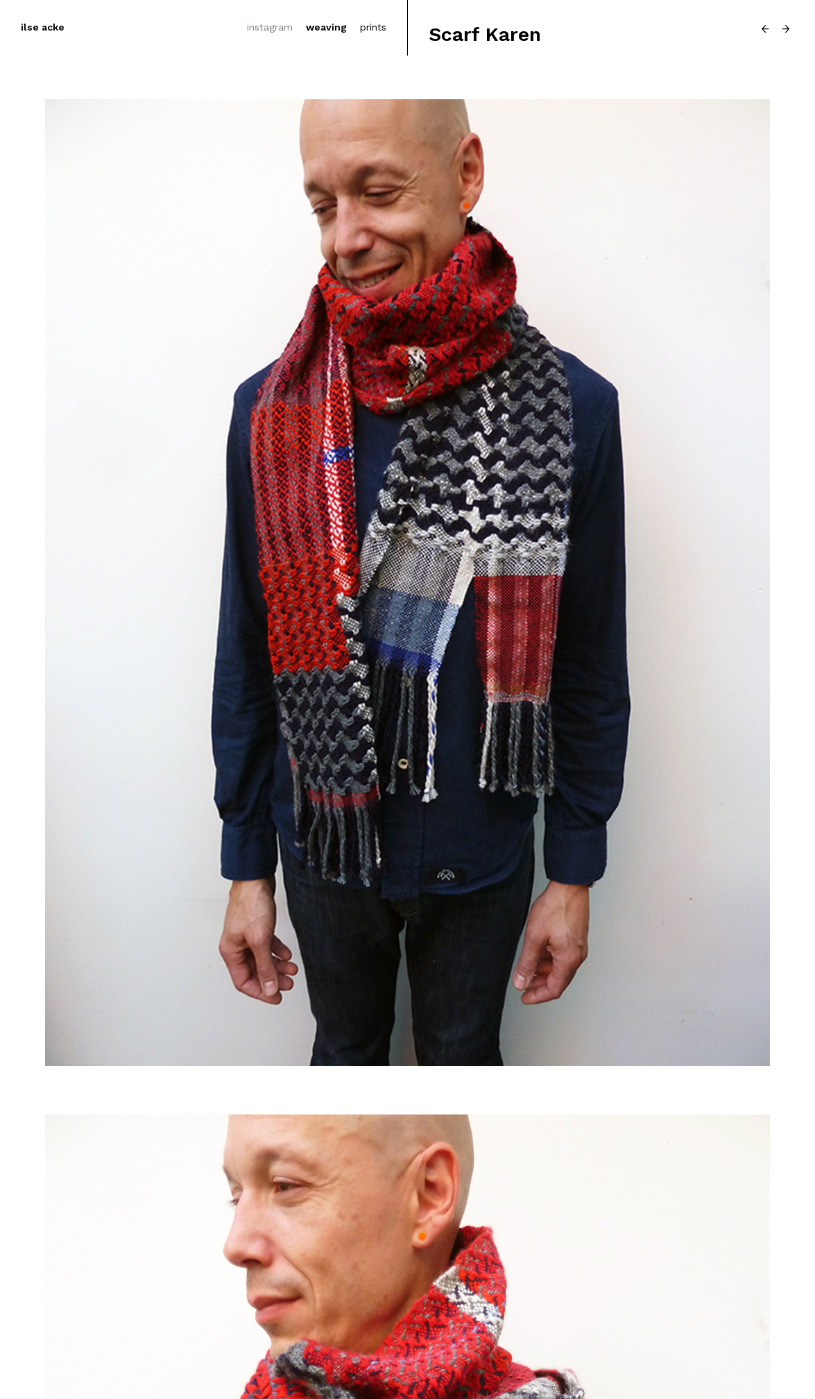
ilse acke (43, 27)
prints (373, 27)
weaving (326, 27)
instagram (270, 27)
